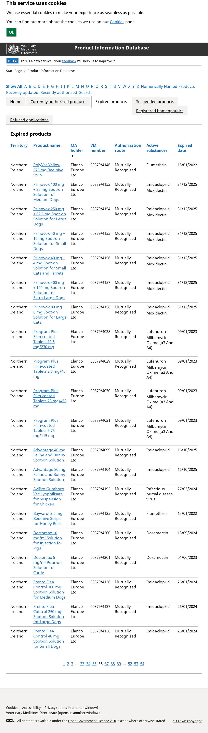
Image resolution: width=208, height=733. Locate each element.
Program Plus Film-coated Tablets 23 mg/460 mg (49, 398)
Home (15, 101)
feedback (69, 61)
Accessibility (31, 707)
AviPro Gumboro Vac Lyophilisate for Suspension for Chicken (48, 496)
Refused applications (29, 119)
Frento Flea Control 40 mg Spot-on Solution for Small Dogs (48, 638)
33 (82, 663)
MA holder (77, 148)
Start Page (14, 71)
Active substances (156, 148)
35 (94, 663)
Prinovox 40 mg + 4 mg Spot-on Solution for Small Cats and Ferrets (49, 265)
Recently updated (22, 92)
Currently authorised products (58, 101)
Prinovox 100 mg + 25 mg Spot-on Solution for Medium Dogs (48, 192)
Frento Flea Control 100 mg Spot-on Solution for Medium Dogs (49, 589)
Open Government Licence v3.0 (92, 721)
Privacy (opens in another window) (71, 707)
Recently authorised (58, 92)
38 (113, 663)
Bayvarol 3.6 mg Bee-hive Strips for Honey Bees (48, 518)
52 (130, 663)
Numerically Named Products (168, 86)
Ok (11, 32)
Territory (19, 145)
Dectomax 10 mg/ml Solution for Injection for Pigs (47, 540)
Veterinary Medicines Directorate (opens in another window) (53, 712)
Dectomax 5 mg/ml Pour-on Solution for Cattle (47, 565)
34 (88, 663)
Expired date (185, 148)
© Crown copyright (187, 721)
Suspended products (155, 101)
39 (119, 663)
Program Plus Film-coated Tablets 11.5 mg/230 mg (45, 339)
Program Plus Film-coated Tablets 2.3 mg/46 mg (49, 368)
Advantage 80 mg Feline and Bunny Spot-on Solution (49, 474)
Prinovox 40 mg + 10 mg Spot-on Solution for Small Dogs (49, 241)
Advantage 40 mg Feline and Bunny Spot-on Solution (49, 455)
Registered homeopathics (159, 110)
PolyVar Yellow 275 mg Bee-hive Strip (48, 170)
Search (85, 92)
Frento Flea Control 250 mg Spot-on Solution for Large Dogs (48, 614)
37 (107, 663)
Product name (46, 145)
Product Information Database (111, 48)
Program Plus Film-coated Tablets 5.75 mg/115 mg (45, 428)
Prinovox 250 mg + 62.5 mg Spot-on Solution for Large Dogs (50, 216)
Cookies (117, 21)
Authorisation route (128, 148)
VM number (98, 148)
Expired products (111, 101)
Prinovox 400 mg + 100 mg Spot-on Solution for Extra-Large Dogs (49, 290)
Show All (14, 86)
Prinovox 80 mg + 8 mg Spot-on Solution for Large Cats (50, 314)
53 (136, 663)
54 (142, 663)
